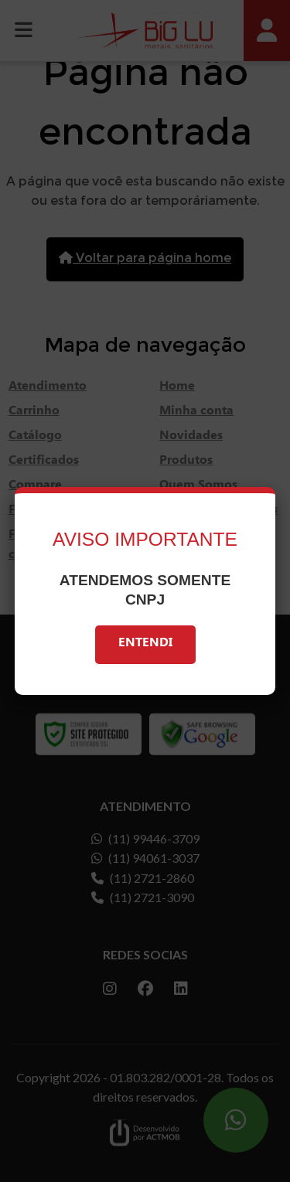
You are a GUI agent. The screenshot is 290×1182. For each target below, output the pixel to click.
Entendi (145, 644)
